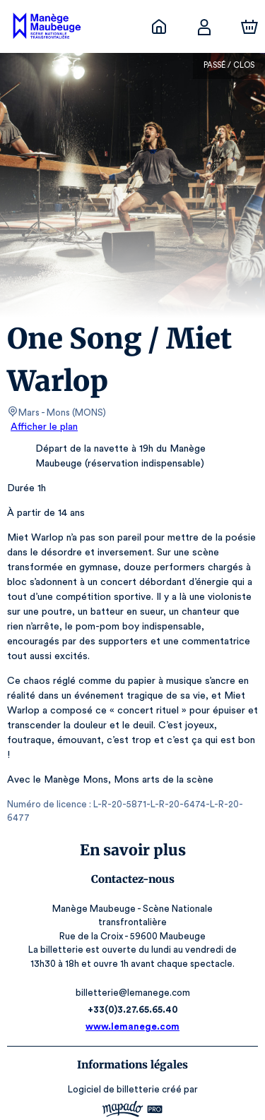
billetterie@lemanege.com (132, 935)
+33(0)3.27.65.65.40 (132, 952)
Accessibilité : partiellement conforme (132, 1102)
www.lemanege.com (133, 969)
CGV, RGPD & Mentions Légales (133, 1088)
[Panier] (249, 27)
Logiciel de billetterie (114, 1032)
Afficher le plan (43, 427)
